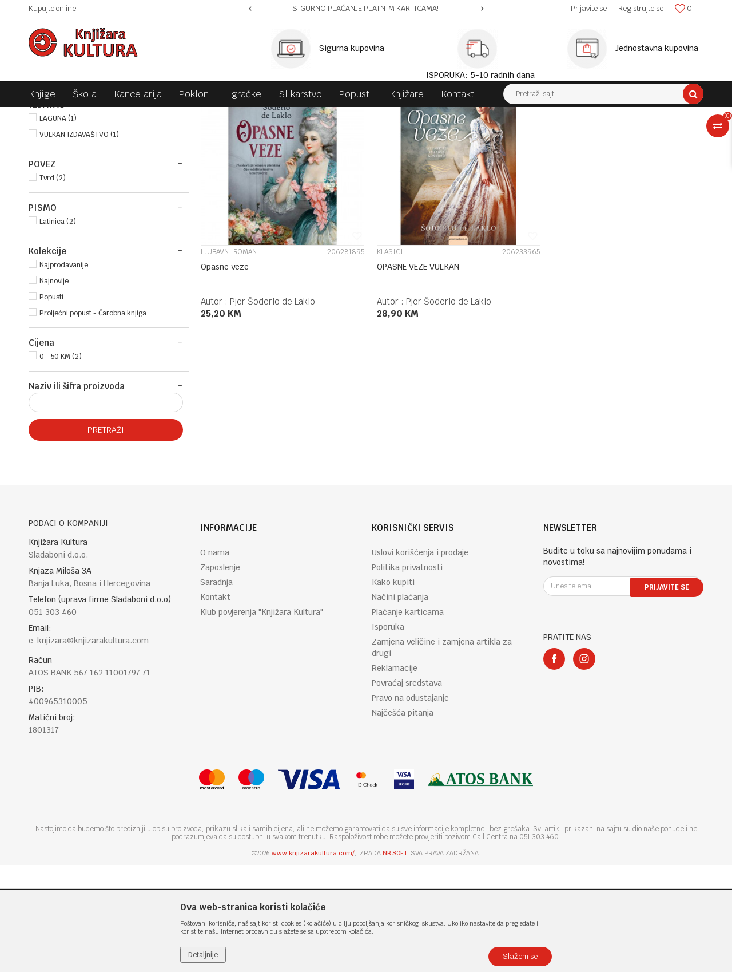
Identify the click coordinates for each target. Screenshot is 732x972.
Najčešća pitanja (402, 820)
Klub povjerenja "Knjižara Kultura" (261, 719)
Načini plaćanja (400, 704)
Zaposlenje (220, 674)
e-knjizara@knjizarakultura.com (89, 747)
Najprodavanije (63, 372)
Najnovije (54, 388)
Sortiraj (475, 136)
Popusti (51, 404)
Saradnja (216, 689)
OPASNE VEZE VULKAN (413, 369)
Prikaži (583, 136)
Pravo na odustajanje (410, 805)
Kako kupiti (393, 689)
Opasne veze (225, 369)
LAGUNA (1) (58, 225)
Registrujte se (640, 8)
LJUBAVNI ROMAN (229, 354)
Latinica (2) (57, 328)
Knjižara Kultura (54, 115)
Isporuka (388, 734)
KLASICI (385, 354)
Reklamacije (394, 775)
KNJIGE (48, 164)
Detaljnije (203, 954)
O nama (214, 659)
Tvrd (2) (52, 285)
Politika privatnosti (407, 674)
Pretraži (105, 537)
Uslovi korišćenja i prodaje (420, 659)
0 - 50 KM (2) (60, 463)
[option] (366, 8)
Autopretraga (425, 136)
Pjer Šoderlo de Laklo (272, 403)
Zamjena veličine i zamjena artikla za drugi (442, 754)
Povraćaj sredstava (407, 790)
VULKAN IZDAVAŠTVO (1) (79, 241)
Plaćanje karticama (408, 719)
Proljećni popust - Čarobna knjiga (92, 420)
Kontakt (215, 704)
